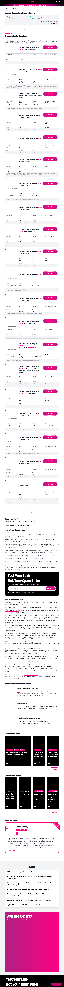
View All (54, 769)
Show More (32, 508)
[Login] (62, 2)
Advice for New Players (31, 522)
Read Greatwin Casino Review (12, 442)
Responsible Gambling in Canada (15, 525)
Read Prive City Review (12, 372)
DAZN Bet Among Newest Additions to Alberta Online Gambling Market (38, 755)
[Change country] (59, 2)
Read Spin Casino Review (12, 278)
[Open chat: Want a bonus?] (57, 984)
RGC (18, 692)
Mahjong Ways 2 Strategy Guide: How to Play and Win (24, 794)
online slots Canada (38, 533)
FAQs (29, 525)
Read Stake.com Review (12, 142)
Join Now (51, 588)
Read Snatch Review (12, 326)
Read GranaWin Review (12, 418)
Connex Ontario (21, 706)
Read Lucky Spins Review (12, 302)
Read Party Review (12, 74)
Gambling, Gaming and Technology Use (27, 721)
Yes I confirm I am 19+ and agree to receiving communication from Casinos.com (22, 592)
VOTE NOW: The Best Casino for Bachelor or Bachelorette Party (52, 798)
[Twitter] (54, 23)
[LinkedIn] (48, 23)
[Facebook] (51, 23)
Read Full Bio (11, 850)
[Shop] (57, 2)
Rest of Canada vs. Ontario (13, 522)
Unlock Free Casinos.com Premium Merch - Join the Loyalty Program (30, 5)
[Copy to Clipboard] (56, 23)
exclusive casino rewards (21, 633)
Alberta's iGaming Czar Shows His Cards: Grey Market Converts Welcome (17, 753)
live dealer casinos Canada (31, 674)
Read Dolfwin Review (12, 349)
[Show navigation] (2, 2)
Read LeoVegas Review (12, 188)
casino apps (51, 660)
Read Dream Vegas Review (12, 211)
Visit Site (48, 47)
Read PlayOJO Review (12, 489)
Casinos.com (7, 8)
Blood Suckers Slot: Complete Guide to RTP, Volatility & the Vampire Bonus (10, 795)
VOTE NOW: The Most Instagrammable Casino (38, 797)
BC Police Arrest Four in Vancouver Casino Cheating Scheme (53, 755)
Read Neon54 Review (12, 466)
